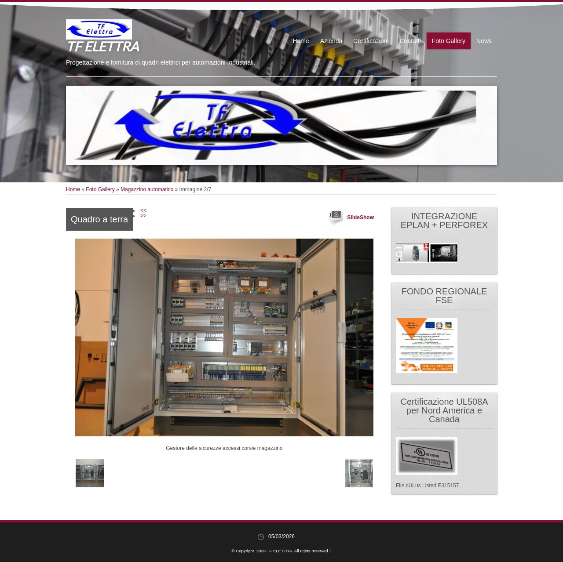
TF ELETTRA (102, 46)
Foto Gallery (448, 40)
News (484, 40)
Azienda (331, 40)
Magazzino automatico (147, 189)
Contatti (409, 40)
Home (300, 40)
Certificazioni (370, 40)
